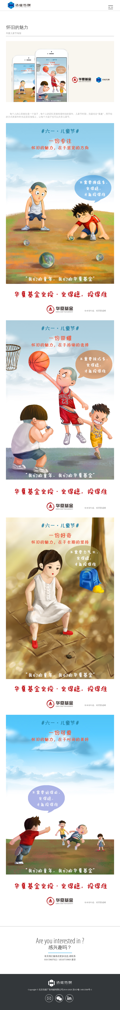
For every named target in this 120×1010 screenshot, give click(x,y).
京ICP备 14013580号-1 (82, 989)
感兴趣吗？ (60, 947)
